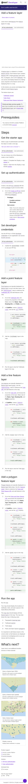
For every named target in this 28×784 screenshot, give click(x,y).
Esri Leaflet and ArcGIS (9, 7)
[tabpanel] (13, 48)
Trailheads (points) (9, 95)
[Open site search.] (21, 2)
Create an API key (16, 191)
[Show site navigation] (25, 2)
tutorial (5, 162)
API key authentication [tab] (7, 27)
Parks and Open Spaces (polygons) (13, 100)
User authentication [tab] (18, 27)
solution (10, 166)
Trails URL (13, 393)
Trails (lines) (7, 98)
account (14, 125)
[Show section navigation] (24, 7)
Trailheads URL (5, 292)
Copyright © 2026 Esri (8, 782)
